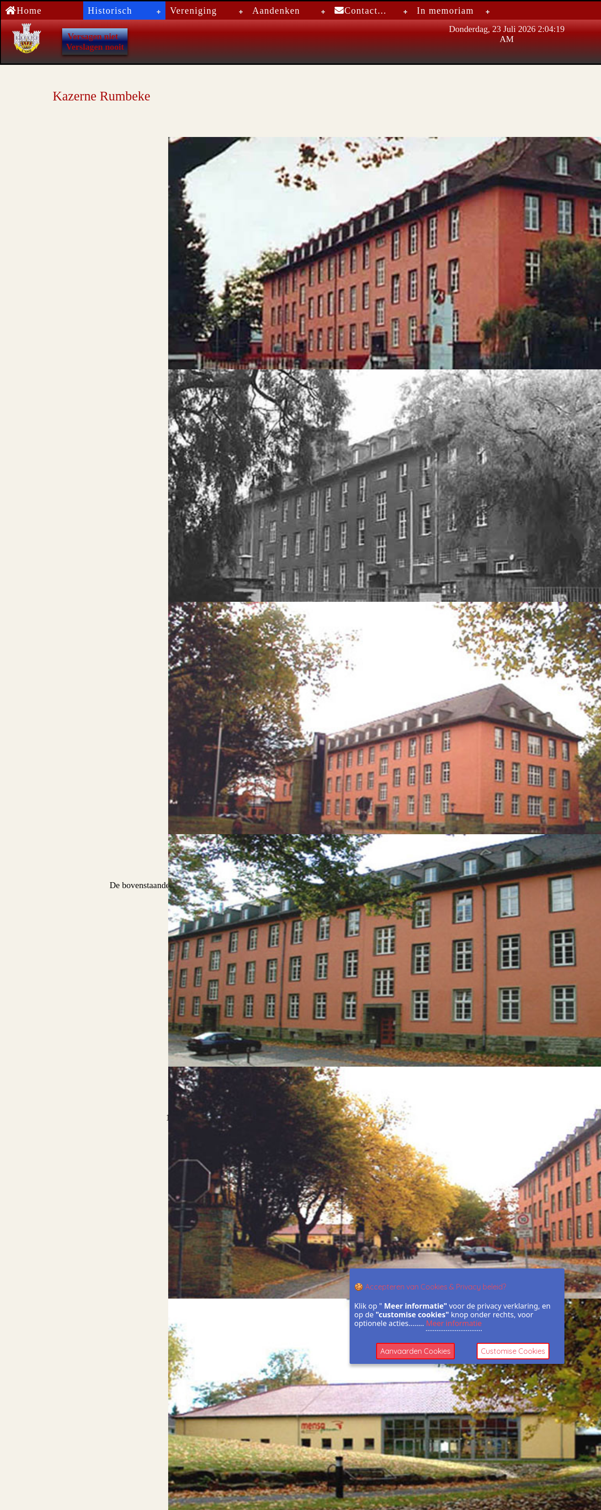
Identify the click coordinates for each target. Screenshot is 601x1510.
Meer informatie (454, 1323)
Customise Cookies (513, 1351)
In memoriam (445, 10)
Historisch (110, 10)
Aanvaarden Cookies (415, 1351)
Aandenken (276, 10)
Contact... (361, 10)
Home (23, 10)
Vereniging (193, 10)
